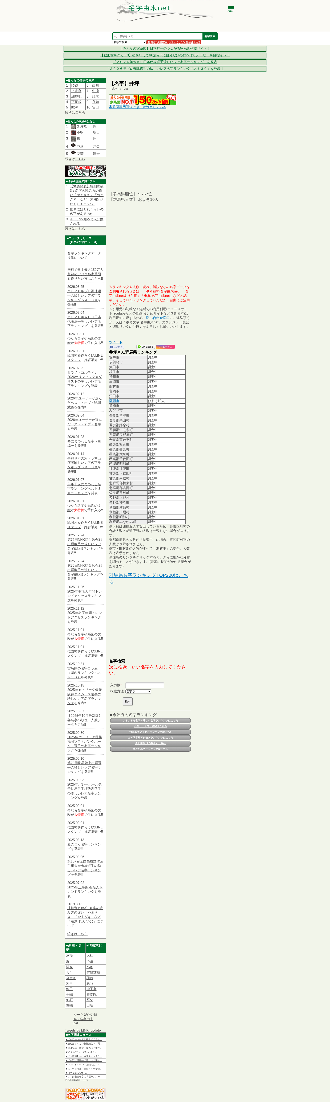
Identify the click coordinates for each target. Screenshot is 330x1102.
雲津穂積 (93, 972)
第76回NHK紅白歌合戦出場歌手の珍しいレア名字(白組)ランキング (84, 570)
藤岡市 (114, 401)
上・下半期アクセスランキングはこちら (150, 737)
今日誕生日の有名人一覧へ (150, 743)
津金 (96, 146)
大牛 (69, 972)
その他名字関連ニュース (76, 1080)
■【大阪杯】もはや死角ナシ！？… (84, 1056)
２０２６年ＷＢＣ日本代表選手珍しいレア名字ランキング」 (84, 321)
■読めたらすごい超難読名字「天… (84, 1043)
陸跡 (74, 85)
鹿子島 (91, 989)
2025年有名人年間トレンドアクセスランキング (84, 596)
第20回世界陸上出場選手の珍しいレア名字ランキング (84, 767)
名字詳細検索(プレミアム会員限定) (173, 42)
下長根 (76, 102)
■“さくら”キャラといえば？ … (81, 1052)
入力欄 (115, 685)
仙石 (69, 1000)
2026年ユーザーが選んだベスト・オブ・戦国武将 (84, 403)
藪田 (69, 989)
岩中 (69, 983)
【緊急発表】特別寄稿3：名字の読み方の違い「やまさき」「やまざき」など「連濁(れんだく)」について (87, 195)
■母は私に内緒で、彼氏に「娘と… (84, 1047)
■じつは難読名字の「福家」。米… (84, 1076)
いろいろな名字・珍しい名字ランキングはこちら (150, 720)
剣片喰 (81, 126)
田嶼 (89, 1005)
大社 (89, 955)
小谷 (89, 967)
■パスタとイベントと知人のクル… (84, 1064)
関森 (69, 967)
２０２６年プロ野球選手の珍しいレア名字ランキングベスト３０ (84, 295)
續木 (95, 96)
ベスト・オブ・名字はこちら (150, 726)
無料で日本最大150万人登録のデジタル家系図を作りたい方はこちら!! (85, 274)
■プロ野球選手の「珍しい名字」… (84, 1060)
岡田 (96, 126)
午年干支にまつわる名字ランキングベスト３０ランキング (84, 488)
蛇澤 (74, 107)
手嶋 (69, 994)
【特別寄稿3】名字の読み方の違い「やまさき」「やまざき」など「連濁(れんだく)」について (85, 916)
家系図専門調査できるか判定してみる (137, 107)
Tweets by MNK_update (83, 1030)
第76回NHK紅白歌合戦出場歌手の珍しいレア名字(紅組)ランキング (84, 544)
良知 (95, 102)
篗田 (95, 107)
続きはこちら (77, 934)
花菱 (77, 146)
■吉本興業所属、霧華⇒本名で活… (84, 1069)
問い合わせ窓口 (158, 318)
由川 (95, 85)
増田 (96, 132)
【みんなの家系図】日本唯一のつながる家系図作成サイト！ (165, 48)
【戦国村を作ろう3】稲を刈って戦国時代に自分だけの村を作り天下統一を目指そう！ (165, 55)
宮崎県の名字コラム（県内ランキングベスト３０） (84, 673)
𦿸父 (89, 1000)
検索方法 (117, 691)
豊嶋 (69, 1005)
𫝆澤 (89, 961)
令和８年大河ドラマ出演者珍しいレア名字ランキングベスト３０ (84, 462)
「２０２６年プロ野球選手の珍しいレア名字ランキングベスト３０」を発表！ (165, 68)
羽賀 (89, 978)
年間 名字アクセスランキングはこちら (150, 731)
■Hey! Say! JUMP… (76, 1073)
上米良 (76, 91)
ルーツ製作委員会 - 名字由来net (85, 1019)
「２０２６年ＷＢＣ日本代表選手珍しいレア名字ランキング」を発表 (165, 62)
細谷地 (76, 96)
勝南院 (91, 994)
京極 (69, 955)
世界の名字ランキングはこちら (150, 748)
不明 (79, 132)
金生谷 (71, 978)
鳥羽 (89, 983)
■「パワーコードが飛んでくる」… (84, 1039)
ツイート (115, 342)
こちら (80, 112)
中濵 (95, 91)
